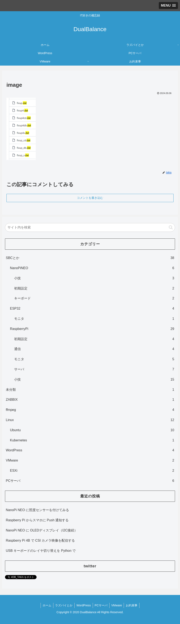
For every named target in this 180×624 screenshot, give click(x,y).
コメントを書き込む (90, 197)
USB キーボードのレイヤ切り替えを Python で (41, 550)
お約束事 (133, 605)
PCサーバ (101, 605)
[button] (170, 227)
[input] (90, 227)
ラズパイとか (63, 605)
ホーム (45, 605)
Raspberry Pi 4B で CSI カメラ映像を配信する (40, 540)
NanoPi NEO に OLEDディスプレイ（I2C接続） (42, 530)
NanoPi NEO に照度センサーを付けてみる (37, 510)
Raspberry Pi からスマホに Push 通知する (37, 520)
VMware (117, 605)
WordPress (83, 605)
